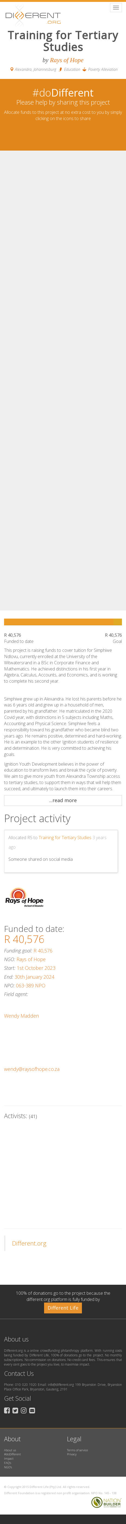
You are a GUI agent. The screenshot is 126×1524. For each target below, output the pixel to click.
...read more (63, 800)
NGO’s (8, 1467)
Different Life (63, 1307)
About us (10, 1450)
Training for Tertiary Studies (65, 838)
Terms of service (77, 1450)
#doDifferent (12, 1454)
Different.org (29, 1243)
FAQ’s (7, 1463)
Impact (9, 1458)
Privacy (72, 1454)
